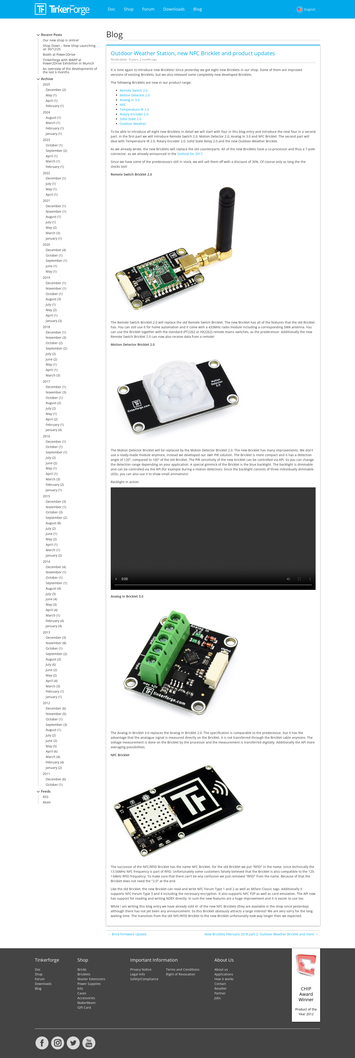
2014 (46, 561)
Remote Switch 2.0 (134, 90)
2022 (46, 173)
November (54, 211)
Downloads (174, 9)
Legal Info (137, 974)
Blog (197, 9)
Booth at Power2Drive (59, 54)
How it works (224, 979)
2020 (46, 244)
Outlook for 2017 (189, 154)
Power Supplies (89, 984)
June (49, 266)
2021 (46, 200)
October (52, 145)
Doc (111, 9)
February (52, 106)
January (51, 133)
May (49, 95)
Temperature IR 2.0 (134, 109)
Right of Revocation (180, 974)
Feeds (45, 791)
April (49, 100)
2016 (46, 436)
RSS (45, 797)
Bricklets (83, 974)
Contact (220, 984)
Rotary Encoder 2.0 (134, 114)
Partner (220, 993)
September (54, 150)
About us (221, 969)
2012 (46, 703)
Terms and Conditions (182, 969)
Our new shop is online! (61, 40)
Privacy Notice (140, 969)
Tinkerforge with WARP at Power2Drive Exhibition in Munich (68, 61)
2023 (46, 140)
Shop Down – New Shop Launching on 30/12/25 (69, 47)
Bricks (81, 969)
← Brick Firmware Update (127, 934)
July (48, 183)
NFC (123, 104)
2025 (46, 84)
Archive (47, 78)
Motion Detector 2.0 (135, 95)
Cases (81, 993)
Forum (148, 9)
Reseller (220, 988)
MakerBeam (86, 1003)
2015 (46, 496)
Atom (47, 802)
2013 (46, 632)
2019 (46, 277)
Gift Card (84, 1007)
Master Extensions (91, 979)
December (53, 90)
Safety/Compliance (144, 979)
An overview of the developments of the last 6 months (70, 70)
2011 (46, 774)
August (51, 117)
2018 (46, 327)
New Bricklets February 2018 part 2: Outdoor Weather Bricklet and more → (261, 934)
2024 (46, 112)
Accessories (86, 998)
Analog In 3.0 (129, 100)
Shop (129, 9)
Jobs (217, 998)
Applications (223, 974)
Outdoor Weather (133, 124)
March (50, 123)
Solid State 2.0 (130, 119)
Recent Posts (51, 34)
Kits (80, 988)
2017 (46, 381)
